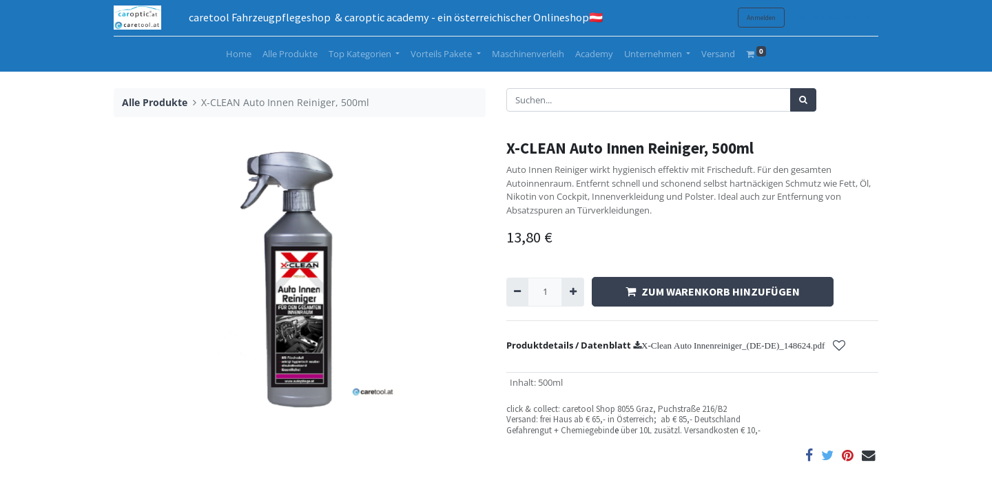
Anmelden (761, 17)
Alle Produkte (154, 102)
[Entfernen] (517, 292)
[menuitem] (238, 54)
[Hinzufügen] (572, 292)
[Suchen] (803, 100)
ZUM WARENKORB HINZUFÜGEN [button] (713, 291)
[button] (839, 346)
